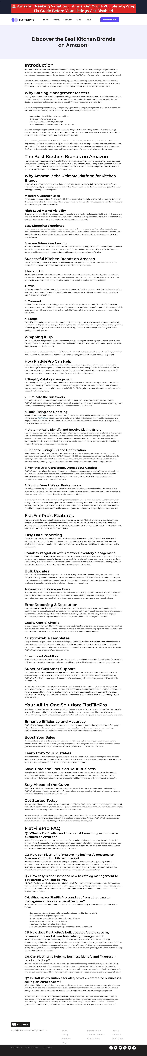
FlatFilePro (42, 418)
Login (88, 19)
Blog (79, 19)
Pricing (56, 19)
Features (68, 19)
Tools (45, 19)
